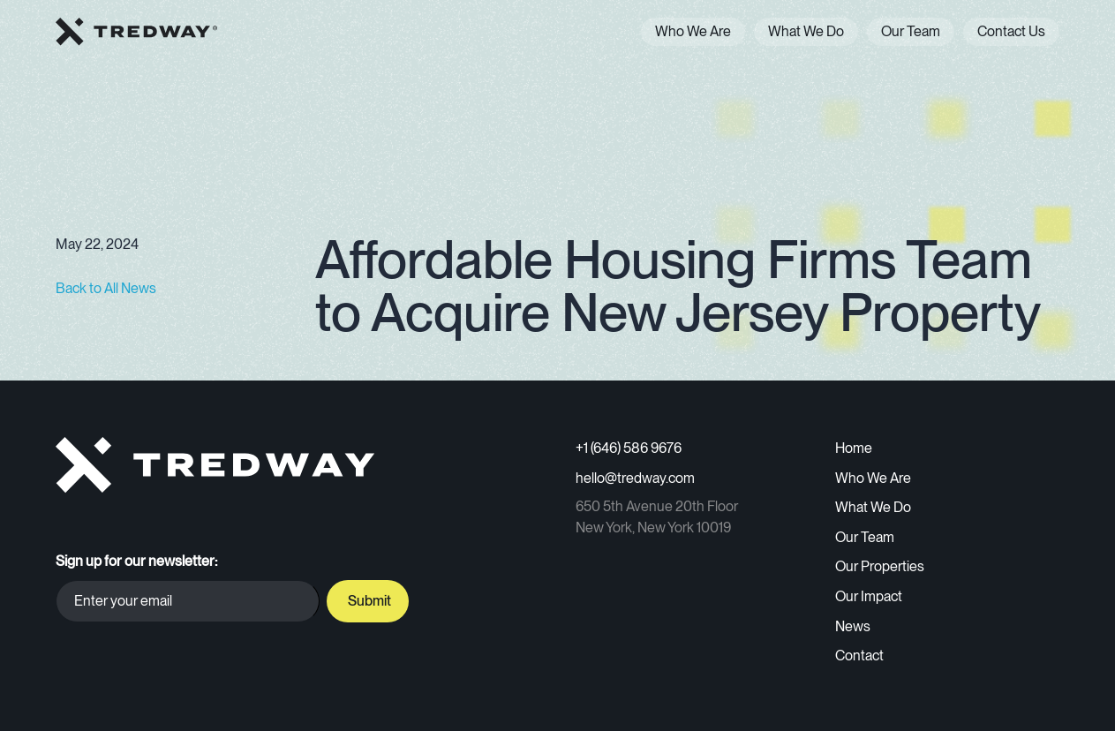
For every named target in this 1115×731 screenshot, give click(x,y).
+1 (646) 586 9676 (629, 448)
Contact (859, 655)
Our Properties (879, 566)
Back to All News (106, 288)
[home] (136, 32)
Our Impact (868, 596)
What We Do (806, 31)
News (852, 626)
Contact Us (1011, 31)
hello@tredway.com (635, 478)
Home (853, 448)
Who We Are (693, 31)
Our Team (910, 31)
